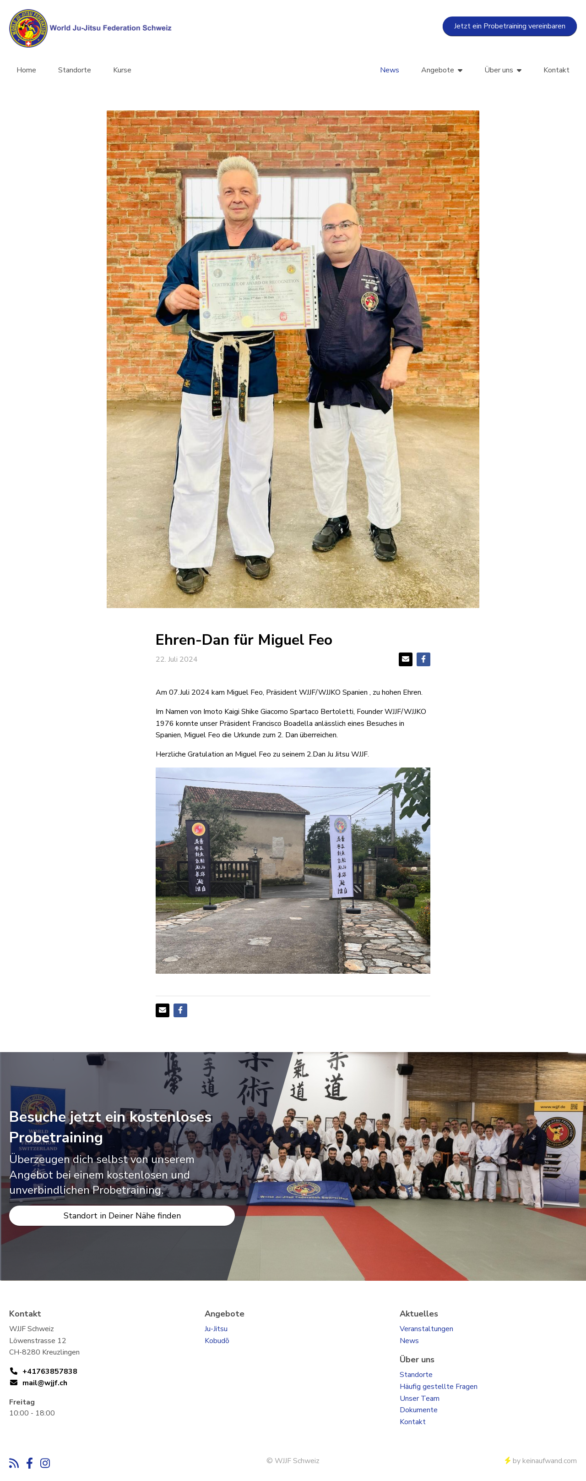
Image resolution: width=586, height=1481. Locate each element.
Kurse (122, 70)
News (389, 70)
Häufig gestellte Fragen (438, 1387)
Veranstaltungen (426, 1329)
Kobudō (217, 1341)
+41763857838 (49, 1371)
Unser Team (420, 1398)
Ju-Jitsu (216, 1329)
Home (26, 70)
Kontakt (556, 70)
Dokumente (419, 1410)
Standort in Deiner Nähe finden (122, 1215)
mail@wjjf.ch (44, 1383)
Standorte (74, 70)
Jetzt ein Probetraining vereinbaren (509, 26)
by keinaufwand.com (541, 1461)
